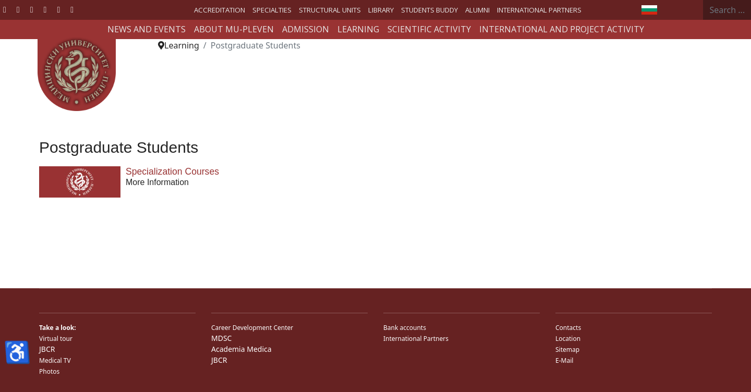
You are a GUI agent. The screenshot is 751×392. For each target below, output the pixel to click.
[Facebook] (4, 9)
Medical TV (55, 360)
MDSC (221, 338)
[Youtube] (31, 9)
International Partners (416, 338)
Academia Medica (241, 349)
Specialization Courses (172, 171)
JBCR (47, 349)
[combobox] (727, 10)
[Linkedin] (45, 9)
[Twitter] (18, 9)
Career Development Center (252, 327)
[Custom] (72, 9)
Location (567, 338)
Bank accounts (404, 327)
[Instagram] (58, 9)
